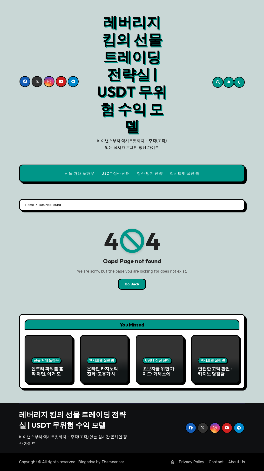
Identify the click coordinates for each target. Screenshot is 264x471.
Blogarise (86, 462)
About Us (236, 462)
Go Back (132, 284)
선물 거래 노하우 (80, 173)
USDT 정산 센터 (116, 173)
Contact (216, 462)
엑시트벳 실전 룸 (184, 173)
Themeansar (113, 462)
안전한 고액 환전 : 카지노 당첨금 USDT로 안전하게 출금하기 (215, 376)
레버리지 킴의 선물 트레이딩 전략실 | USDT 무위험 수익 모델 (132, 74)
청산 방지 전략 (149, 173)
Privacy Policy (191, 462)
